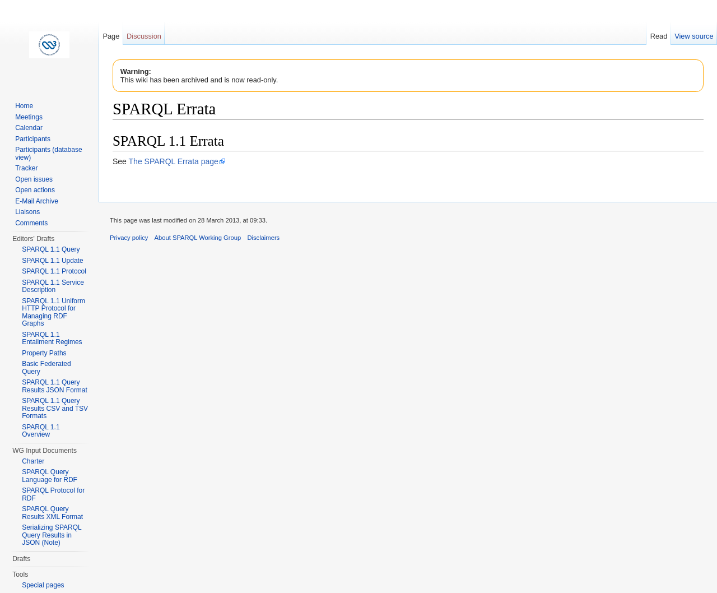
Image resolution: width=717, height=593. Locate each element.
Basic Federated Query (46, 368)
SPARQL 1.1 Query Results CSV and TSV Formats (55, 408)
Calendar (29, 128)
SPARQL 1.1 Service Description (53, 286)
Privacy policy (129, 237)
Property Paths (44, 353)
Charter (33, 461)
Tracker (26, 168)
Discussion (144, 36)
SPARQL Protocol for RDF (53, 494)
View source (693, 36)
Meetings (29, 117)
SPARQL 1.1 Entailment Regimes (52, 338)
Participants (32, 139)
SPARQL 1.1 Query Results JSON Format (54, 386)
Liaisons (27, 212)
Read (659, 36)
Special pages (43, 585)
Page (111, 36)
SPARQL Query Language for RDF (49, 476)
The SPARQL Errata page (173, 161)
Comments (31, 223)
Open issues (34, 179)
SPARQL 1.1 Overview (40, 431)
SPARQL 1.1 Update (52, 261)
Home (24, 106)
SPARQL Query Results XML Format (52, 513)
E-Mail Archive (36, 201)
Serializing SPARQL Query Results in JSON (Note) (51, 534)
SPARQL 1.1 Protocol (54, 271)
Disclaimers (263, 237)
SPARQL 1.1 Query (51, 249)
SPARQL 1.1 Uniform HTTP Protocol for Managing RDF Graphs (53, 312)
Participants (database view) (48, 153)
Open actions (35, 190)
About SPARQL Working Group (198, 237)
